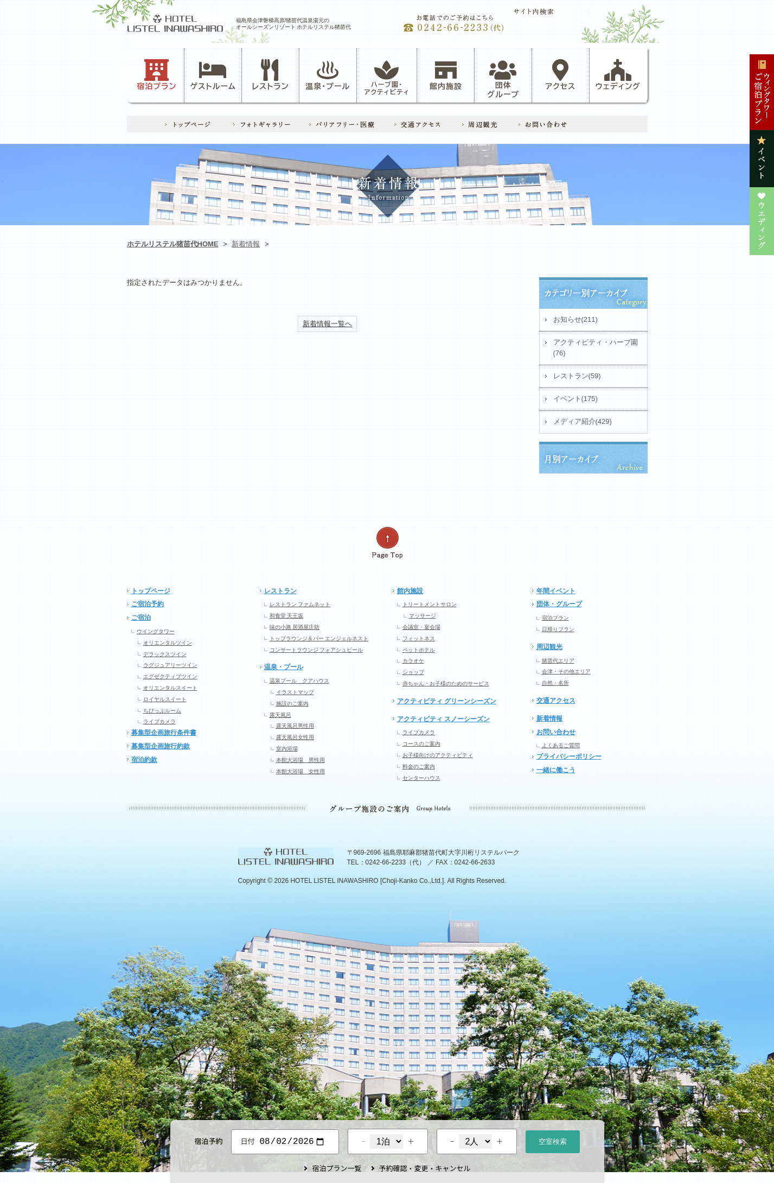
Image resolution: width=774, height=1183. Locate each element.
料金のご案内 (418, 766)
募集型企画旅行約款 (160, 746)
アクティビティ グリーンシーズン (446, 701)
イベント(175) (575, 399)
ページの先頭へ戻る (387, 542)
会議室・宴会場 (421, 627)
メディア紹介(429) (582, 421)
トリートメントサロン (429, 604)
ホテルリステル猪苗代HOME (173, 244)
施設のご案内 (292, 704)
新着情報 (246, 244)
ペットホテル (418, 650)
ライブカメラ (159, 721)
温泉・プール (327, 75)
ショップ (413, 672)
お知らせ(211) (575, 319)
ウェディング (618, 75)
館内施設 (446, 75)
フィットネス (418, 638)
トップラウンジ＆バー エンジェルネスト (319, 638)
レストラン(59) (577, 376)
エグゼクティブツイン (170, 676)
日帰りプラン (558, 629)
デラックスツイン (165, 654)
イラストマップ (295, 692)
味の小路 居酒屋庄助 (295, 627)
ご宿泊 (141, 617)
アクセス (561, 75)
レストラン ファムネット (300, 604)
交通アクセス (555, 700)
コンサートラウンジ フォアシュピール (316, 650)
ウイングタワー (156, 631)
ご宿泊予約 (147, 604)
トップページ (150, 591)
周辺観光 (549, 647)
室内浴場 (287, 749)
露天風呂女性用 (295, 737)
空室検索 (553, 1140)
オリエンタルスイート (170, 688)
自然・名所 (555, 683)
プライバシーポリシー (569, 756)
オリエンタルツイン (167, 643)
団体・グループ (559, 604)
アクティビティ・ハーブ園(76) (595, 348)
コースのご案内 (421, 744)
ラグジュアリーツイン (170, 665)
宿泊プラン (156, 75)
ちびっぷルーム (162, 711)
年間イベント (555, 591)
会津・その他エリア (566, 672)
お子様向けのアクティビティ (437, 755)
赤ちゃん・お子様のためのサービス (445, 683)
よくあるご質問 (561, 745)
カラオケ (413, 661)
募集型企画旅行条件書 (163, 732)
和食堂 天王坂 (287, 616)
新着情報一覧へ (327, 324)
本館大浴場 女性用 (300, 771)
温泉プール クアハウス (299, 681)
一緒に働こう (555, 770)
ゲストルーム (213, 75)
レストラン (270, 75)
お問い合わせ (555, 732)
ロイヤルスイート (165, 699)
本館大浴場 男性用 (300, 760)
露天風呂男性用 (295, 726)
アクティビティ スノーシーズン (443, 719)
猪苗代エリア (558, 661)
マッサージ (422, 616)
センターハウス (421, 778)
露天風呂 (280, 715)
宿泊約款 (144, 760)
